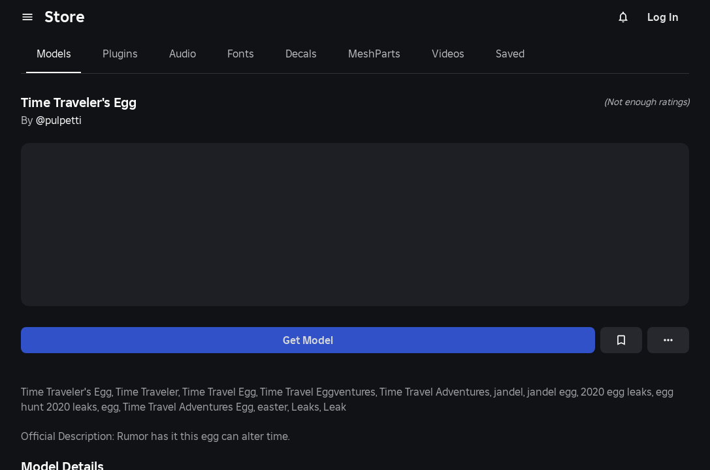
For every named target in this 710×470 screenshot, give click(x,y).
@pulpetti (59, 120)
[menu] (27, 17)
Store (64, 17)
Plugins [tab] (120, 53)
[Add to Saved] (621, 340)
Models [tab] (54, 53)
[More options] (668, 340)
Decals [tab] (301, 53)
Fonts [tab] (240, 53)
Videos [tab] (448, 53)
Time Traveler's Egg (79, 102)
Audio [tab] (182, 53)
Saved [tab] (510, 53)
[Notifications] (623, 17)
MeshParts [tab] (374, 53)
